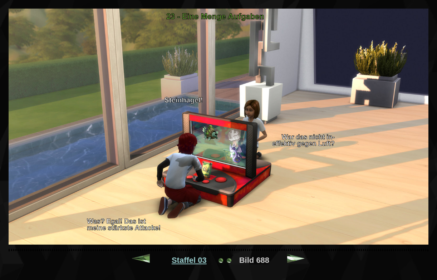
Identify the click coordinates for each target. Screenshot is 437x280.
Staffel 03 (189, 260)
